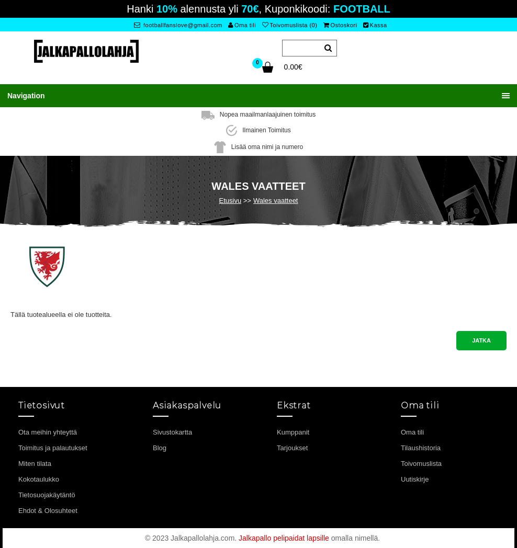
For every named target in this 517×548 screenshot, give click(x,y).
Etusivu (230, 200)
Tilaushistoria (421, 448)
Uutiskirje (415, 479)
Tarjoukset (292, 448)
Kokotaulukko (38, 479)
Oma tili (242, 25)
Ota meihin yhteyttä (47, 432)
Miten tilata (34, 463)
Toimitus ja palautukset (52, 448)
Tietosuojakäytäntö (46, 495)
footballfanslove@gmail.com (178, 25)
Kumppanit (293, 432)
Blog (159, 448)
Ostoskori (340, 25)
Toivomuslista (421, 463)
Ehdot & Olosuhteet (47, 511)
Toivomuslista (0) (290, 25)
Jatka (481, 340)
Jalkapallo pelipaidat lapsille (284, 538)
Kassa (375, 25)
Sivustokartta (172, 432)
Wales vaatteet (275, 200)
